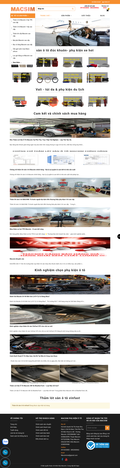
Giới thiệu (86, 15)
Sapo (77, 466)
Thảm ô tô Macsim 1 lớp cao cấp (22, 28)
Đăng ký (106, 2)
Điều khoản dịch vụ (42, 439)
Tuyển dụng (14, 430)
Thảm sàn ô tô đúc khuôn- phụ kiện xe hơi (60, 50)
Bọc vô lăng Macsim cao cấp (22, 44)
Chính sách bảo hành (43, 433)
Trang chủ (45, 15)
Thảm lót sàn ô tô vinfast (60, 398)
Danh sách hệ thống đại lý (19, 436)
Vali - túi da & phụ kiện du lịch (60, 89)
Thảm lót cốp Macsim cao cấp (22, 35)
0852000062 (94, 8)
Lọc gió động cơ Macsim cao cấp (22, 57)
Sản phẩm (66, 15)
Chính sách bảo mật (42, 436)
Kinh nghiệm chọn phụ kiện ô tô (60, 270)
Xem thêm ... (17, 62)
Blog (102, 15)
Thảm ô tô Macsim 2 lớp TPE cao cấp (22, 21)
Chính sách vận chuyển (43, 424)
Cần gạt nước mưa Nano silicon (21, 50)
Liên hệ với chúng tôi (17, 433)
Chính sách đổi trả (42, 430)
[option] (72, 32)
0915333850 (84, 8)
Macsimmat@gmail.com (69, 455)
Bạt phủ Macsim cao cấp (21, 40)
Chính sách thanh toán (43, 427)
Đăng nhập (96, 2)
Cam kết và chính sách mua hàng (60, 113)
